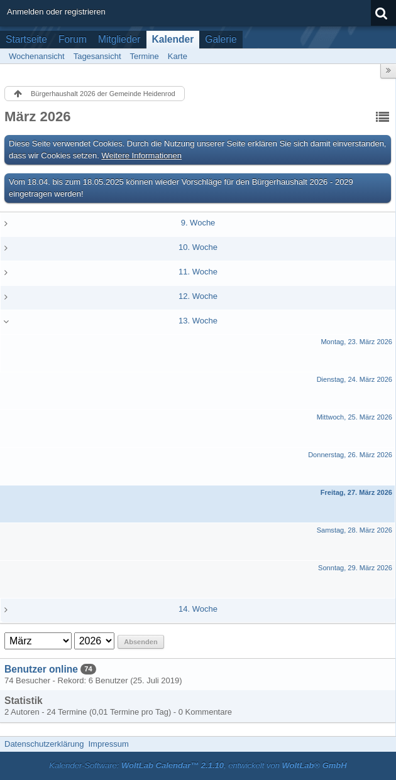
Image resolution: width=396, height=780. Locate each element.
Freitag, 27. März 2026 (356, 492)
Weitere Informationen (141, 155)
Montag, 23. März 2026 (356, 341)
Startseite (26, 39)
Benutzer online (41, 669)
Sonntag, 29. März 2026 (355, 567)
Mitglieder (119, 39)
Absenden (140, 642)
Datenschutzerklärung (44, 744)
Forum (72, 39)
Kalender (173, 39)
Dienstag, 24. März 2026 (354, 379)
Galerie (220, 39)
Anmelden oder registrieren (56, 11)
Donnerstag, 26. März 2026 (350, 454)
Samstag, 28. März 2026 (354, 530)
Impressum (108, 744)
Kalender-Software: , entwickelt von (197, 765)
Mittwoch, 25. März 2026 (354, 417)
